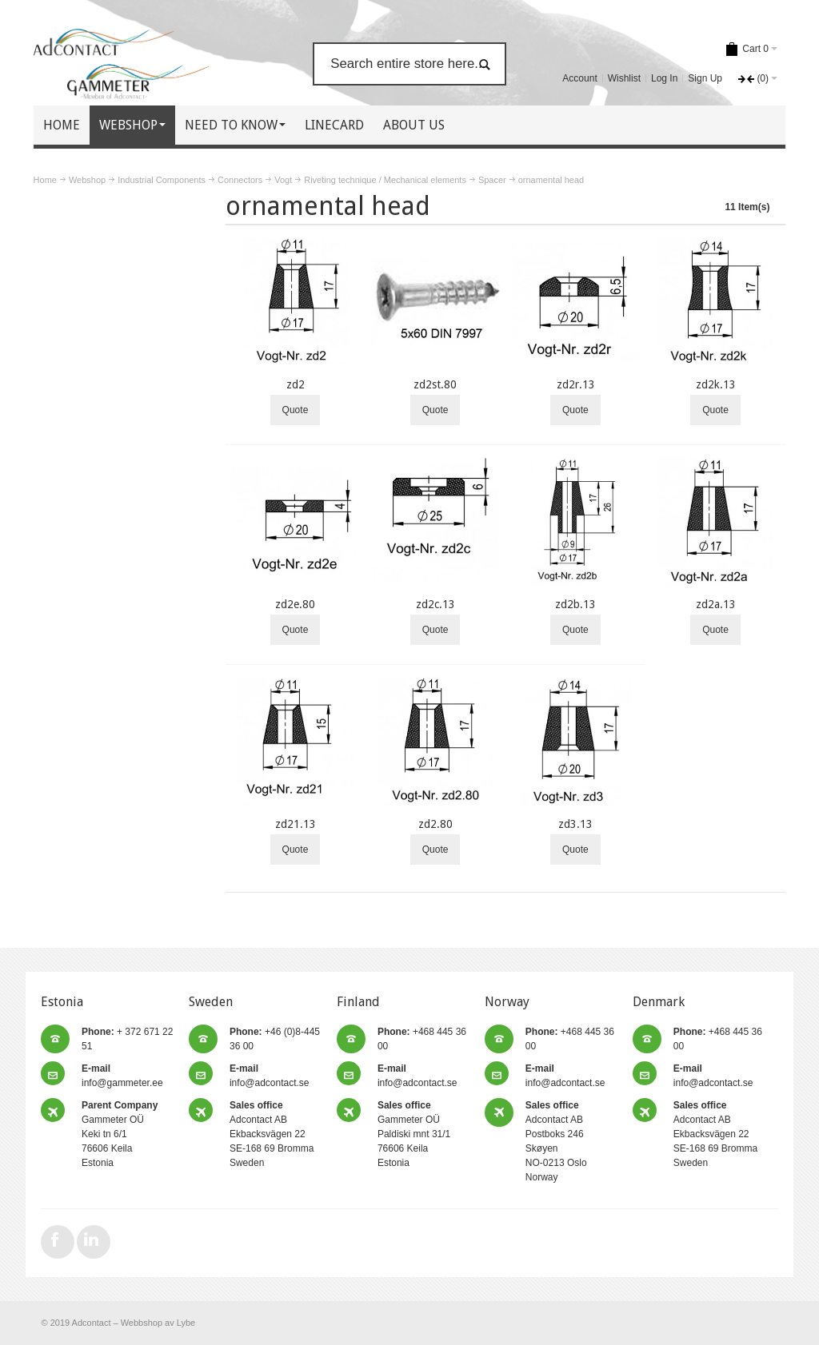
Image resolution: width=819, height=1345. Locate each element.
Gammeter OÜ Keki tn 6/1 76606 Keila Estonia (120, 1134)
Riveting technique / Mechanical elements (385, 180)
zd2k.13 (716, 384)
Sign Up (705, 78)
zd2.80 (435, 824)
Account (579, 78)
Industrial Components (162, 180)
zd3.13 (575, 824)
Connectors (240, 180)
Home (45, 180)
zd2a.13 (716, 604)
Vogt (283, 180)
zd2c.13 (435, 604)
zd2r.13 (576, 384)
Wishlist (624, 78)
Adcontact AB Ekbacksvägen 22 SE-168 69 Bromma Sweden (272, 1134)
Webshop (87, 180)
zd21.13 (295, 824)
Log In (664, 78)
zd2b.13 (575, 604)
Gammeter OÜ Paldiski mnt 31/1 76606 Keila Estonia (414, 1134)
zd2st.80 (435, 384)
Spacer (492, 180)
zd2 (295, 384)
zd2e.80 (295, 604)
